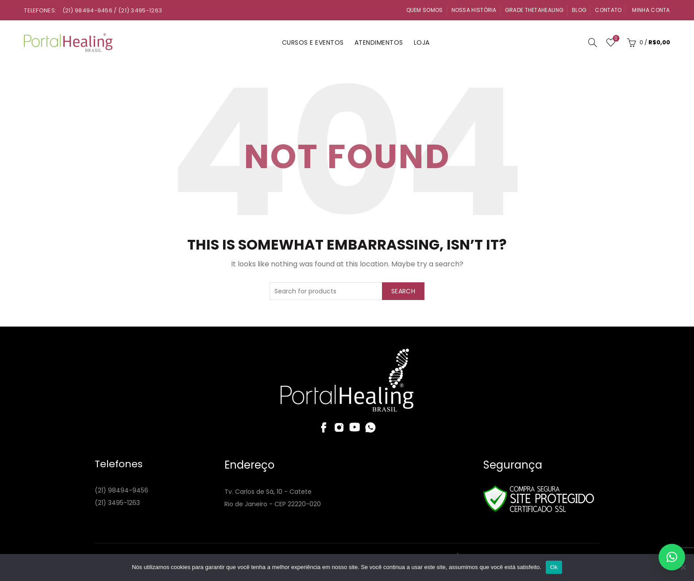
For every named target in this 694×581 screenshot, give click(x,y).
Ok (554, 567)
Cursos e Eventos (313, 42)
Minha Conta (651, 10)
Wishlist (615, 39)
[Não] (683, 567)
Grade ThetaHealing (534, 10)
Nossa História (474, 10)
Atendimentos (379, 42)
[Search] (593, 42)
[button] (672, 557)
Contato (608, 10)
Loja (422, 42)
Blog (579, 10)
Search (403, 291)
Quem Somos (424, 10)
